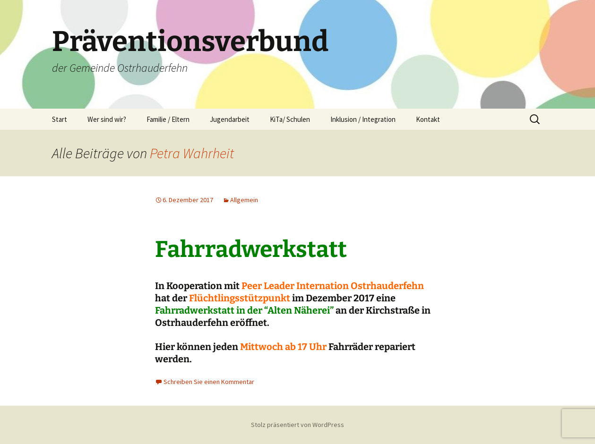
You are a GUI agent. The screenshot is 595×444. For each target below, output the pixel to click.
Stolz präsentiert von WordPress (297, 424)
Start (59, 119)
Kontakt (428, 119)
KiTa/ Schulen (290, 119)
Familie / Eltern (168, 119)
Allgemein (244, 200)
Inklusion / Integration (363, 119)
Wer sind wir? (106, 119)
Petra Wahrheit (192, 153)
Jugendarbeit (230, 119)
